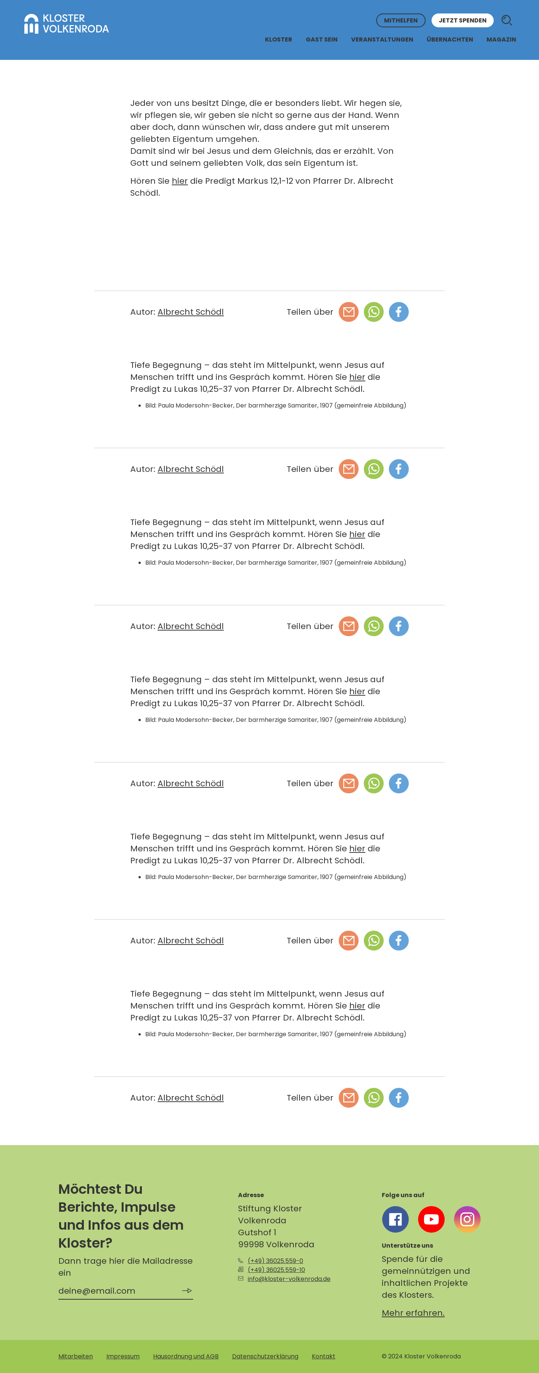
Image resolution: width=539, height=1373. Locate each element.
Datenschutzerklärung (265, 1356)
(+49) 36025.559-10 (276, 1270)
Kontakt (323, 1356)
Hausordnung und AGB (186, 1356)
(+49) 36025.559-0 (275, 1261)
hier (180, 181)
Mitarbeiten (75, 1356)
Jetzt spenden (463, 20)
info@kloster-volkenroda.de (289, 1279)
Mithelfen (401, 20)
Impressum (123, 1356)
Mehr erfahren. (413, 1313)
